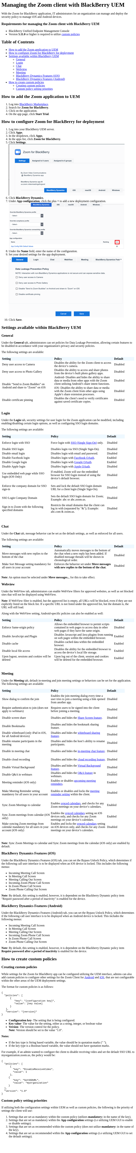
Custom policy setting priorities (34, 88)
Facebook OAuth (84, 457)
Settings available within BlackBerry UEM (34, 56)
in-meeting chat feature (91, 751)
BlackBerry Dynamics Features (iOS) (38, 75)
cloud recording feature (91, 759)
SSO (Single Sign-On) (84, 442)
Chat (18, 65)
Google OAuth (82, 462)
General (20, 59)
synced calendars (71, 803)
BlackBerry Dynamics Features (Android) (40, 79)
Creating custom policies (30, 85)
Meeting (21, 72)
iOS (102, 977)
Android (89, 977)
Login (19, 62)
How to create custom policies (26, 82)
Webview (21, 69)
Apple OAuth (82, 466)
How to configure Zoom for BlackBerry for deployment (41, 52)
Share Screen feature (90, 717)
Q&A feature (85, 772)
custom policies (71, 34)
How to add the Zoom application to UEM (33, 49)
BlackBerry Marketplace (33, 104)
